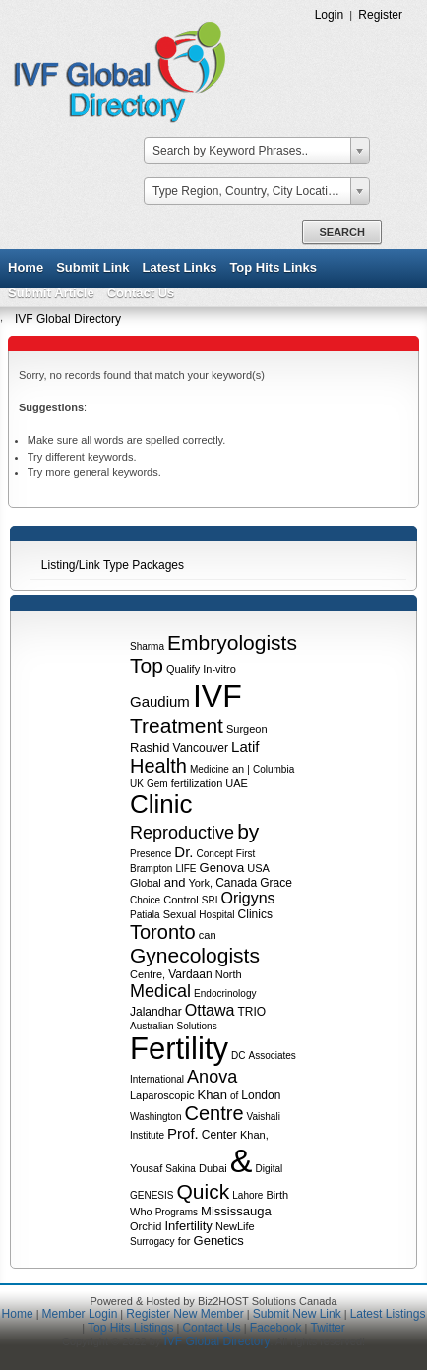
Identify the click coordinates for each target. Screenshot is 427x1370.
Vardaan (190, 974)
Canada (236, 883)
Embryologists (232, 642)
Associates (271, 1055)
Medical (160, 991)
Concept (215, 853)
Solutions (197, 1026)
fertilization (197, 783)
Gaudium (160, 701)
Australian (151, 1026)
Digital (269, 1168)
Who (141, 1211)
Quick (203, 1191)
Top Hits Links (273, 267)
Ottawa (210, 1010)
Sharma (147, 646)
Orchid (145, 1226)
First (245, 853)
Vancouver (200, 748)
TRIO (252, 1012)
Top (146, 665)
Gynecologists (195, 955)
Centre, (147, 974)
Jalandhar (156, 1012)
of (234, 1095)
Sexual (180, 914)
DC (238, 1055)
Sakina (180, 1168)
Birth (277, 1195)
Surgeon (247, 729)
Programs (176, 1212)
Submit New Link (297, 1314)
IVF (217, 696)
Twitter (327, 1328)
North (228, 974)
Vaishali (263, 1116)
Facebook (276, 1328)
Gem (157, 783)
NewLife (235, 1226)
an (238, 769)
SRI (210, 900)
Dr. (183, 851)
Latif (245, 746)
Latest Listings (388, 1314)
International (157, 1079)
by (248, 831)
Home (25, 267)
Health (158, 766)
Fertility (179, 1048)
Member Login (80, 1314)
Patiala (145, 914)
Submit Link (92, 267)
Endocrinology (225, 993)
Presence (150, 853)
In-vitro (219, 669)
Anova (212, 1077)
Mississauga (236, 1211)
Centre (214, 1113)
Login (329, 15)
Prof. (183, 1133)
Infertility (188, 1225)
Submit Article (51, 292)
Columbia (273, 769)
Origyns (247, 898)
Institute (147, 1135)
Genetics (219, 1240)
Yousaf (146, 1168)
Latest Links (180, 267)
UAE (236, 783)
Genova (222, 867)
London (260, 1095)
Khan (212, 1095)
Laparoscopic (162, 1095)
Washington (155, 1116)
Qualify (183, 669)
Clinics (255, 914)
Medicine (209, 769)
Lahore (247, 1195)
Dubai (213, 1168)
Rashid (149, 747)
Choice (145, 900)
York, (200, 883)
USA (258, 868)
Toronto (163, 932)
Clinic (161, 804)
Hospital (216, 914)
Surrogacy (152, 1241)
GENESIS (151, 1195)
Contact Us (141, 292)
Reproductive (182, 832)
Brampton (151, 868)
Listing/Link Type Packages (112, 565)
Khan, (254, 1135)
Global (145, 883)
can (207, 935)
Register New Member (184, 1314)
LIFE (185, 868)
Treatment (176, 726)
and (175, 882)
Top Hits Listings (130, 1328)
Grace (276, 883)
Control (180, 899)
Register (380, 15)
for (184, 1241)
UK (137, 783)
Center (219, 1135)
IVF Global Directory (68, 319)
